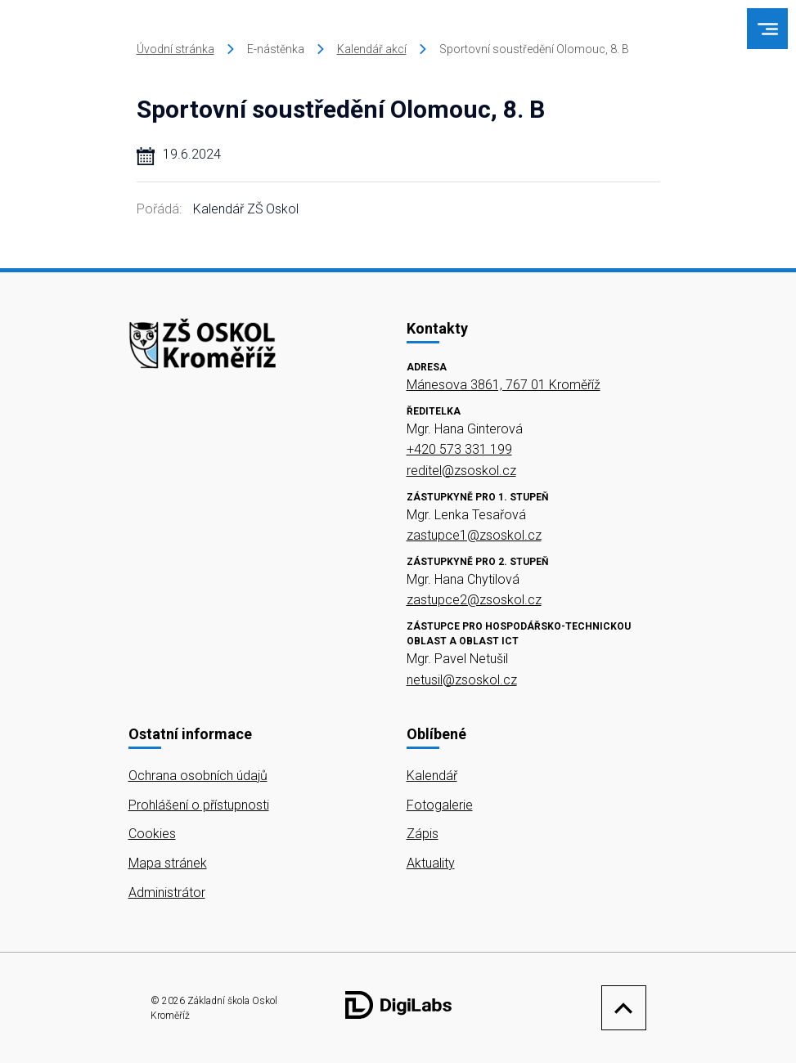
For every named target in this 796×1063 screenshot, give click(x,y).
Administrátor (166, 892)
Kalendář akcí (372, 49)
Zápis (422, 833)
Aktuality (431, 863)
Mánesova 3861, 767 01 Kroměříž (503, 384)
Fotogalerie (440, 805)
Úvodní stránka (175, 49)
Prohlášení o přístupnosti (198, 805)
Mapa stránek (167, 863)
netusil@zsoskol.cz (462, 680)
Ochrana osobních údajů (198, 775)
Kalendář (432, 775)
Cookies (152, 833)
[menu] (768, 29)
